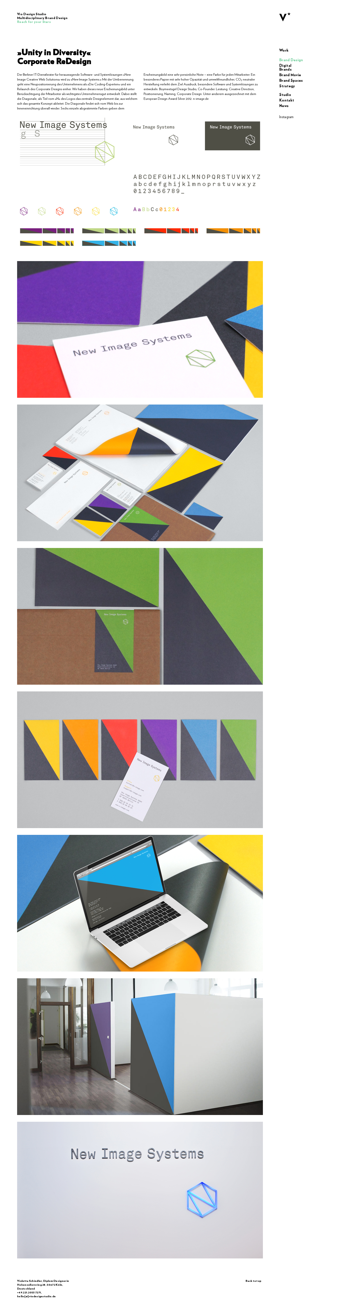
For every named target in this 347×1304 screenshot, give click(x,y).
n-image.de (201, 99)
